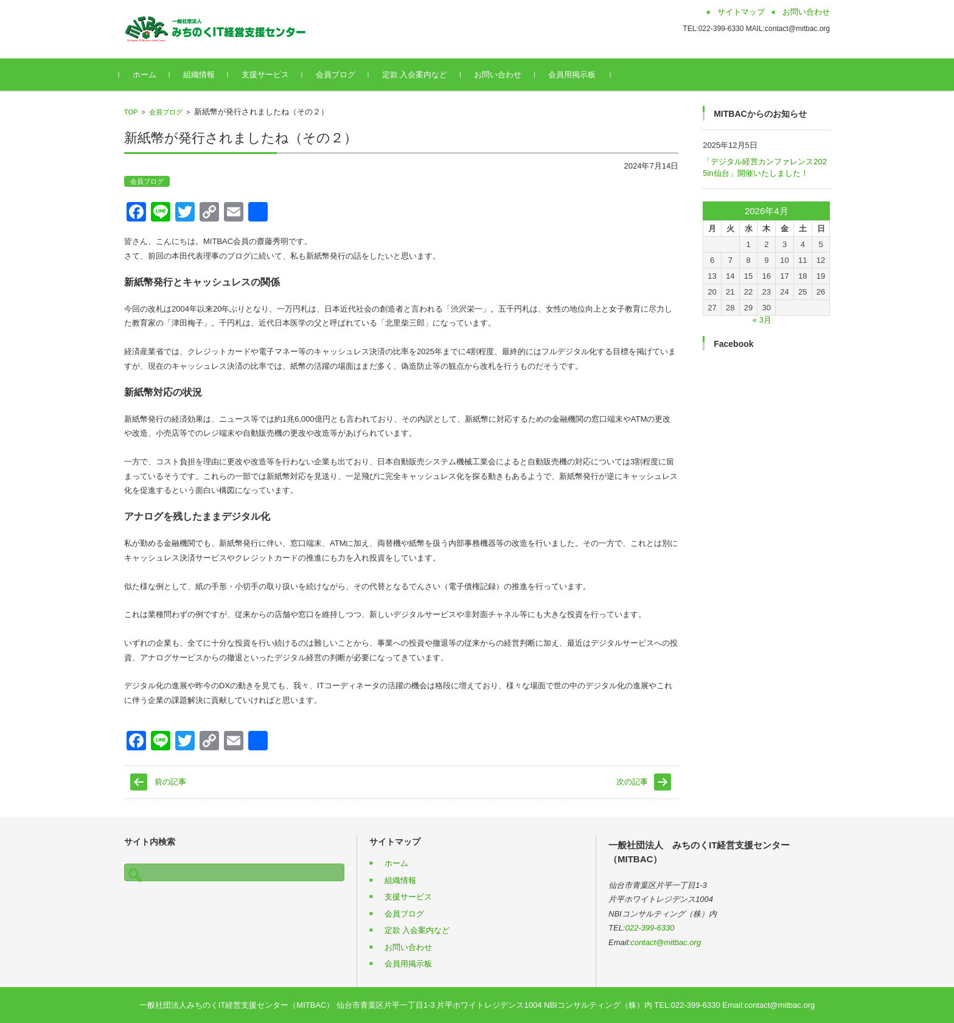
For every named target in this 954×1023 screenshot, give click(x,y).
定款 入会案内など (420, 74)
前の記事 (170, 781)
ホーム (149, 74)
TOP (131, 112)
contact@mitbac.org (665, 942)
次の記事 (632, 781)
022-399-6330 (650, 927)
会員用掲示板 (577, 74)
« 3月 (762, 319)
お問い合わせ (503, 74)
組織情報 (204, 74)
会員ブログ (340, 74)
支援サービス (270, 74)
